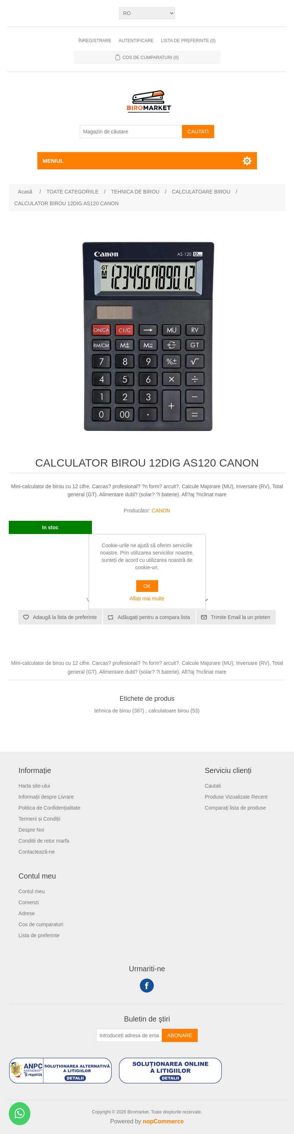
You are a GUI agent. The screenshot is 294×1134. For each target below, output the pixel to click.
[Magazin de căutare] (131, 131)
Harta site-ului (34, 786)
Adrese (27, 913)
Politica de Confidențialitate (50, 808)
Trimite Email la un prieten (240, 617)
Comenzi (29, 902)
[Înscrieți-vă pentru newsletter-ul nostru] (129, 1035)
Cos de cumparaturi (41, 924)
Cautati (198, 132)
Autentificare (136, 40)
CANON (161, 510)
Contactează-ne (37, 852)
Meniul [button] (53, 161)
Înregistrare (94, 40)
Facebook (147, 986)
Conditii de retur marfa (44, 841)
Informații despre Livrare (46, 797)
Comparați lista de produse (235, 808)
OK (146, 586)
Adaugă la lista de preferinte (65, 617)
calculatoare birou (169, 711)
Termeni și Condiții (39, 819)
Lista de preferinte (39, 935)
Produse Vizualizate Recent (236, 797)
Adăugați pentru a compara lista (154, 617)
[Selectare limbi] (147, 13)
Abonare (179, 1035)
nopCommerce (163, 1121)
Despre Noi (31, 830)
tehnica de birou (112, 711)
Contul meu (32, 891)
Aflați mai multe (147, 598)
